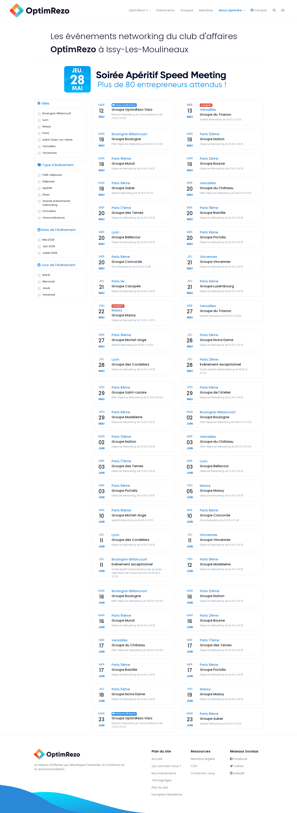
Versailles (49, 146)
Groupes (186, 10)
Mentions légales (203, 759)
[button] (274, 10)
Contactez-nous (203, 773)
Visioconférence (53, 217)
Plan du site (160, 787)
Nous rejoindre (230, 10)
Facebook (238, 759)
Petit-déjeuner (52, 175)
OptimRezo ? (138, 10)
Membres (206, 10)
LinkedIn (237, 773)
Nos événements (164, 773)
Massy (46, 126)
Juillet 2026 (49, 253)
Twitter (237, 766)
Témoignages (162, 780)
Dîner (46, 194)
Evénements (165, 10)
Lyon (45, 120)
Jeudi (46, 288)
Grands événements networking (56, 203)
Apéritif (47, 188)
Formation (49, 211)
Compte (259, 10)
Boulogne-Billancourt (56, 113)
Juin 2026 (48, 246)
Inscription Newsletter (167, 794)
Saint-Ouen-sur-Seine (57, 139)
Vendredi (48, 294)
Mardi (46, 275)
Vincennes (49, 153)
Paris (45, 133)
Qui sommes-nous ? (166, 766)
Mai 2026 (48, 239)
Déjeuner (48, 181)
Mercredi (48, 281)
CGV (194, 766)
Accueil (157, 759)
